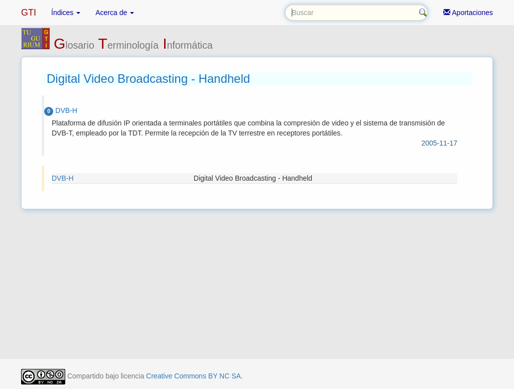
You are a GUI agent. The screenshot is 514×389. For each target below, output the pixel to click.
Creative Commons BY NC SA (193, 376)
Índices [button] (65, 13)
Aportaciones (468, 13)
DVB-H (63, 178)
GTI (28, 13)
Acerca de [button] (114, 13)
